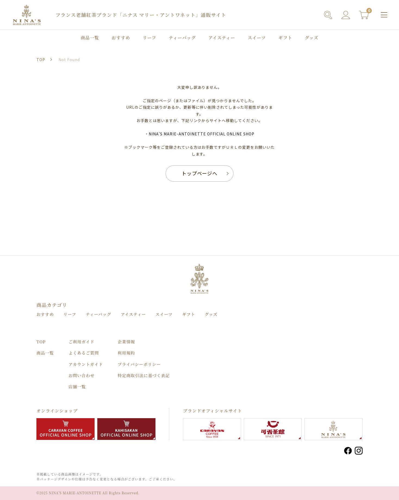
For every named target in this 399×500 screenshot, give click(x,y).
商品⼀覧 (90, 38)
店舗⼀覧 (77, 386)
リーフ (149, 38)
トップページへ (200, 173)
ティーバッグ (182, 38)
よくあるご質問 (83, 353)
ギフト (285, 38)
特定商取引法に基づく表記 (144, 375)
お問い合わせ (81, 375)
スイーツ (257, 38)
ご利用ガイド (81, 341)
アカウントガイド (85, 364)
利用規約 (126, 353)
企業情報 (126, 341)
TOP (41, 341)
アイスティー (221, 38)
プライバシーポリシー (139, 364)
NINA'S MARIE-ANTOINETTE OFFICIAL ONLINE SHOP (201, 133)
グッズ (311, 38)
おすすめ (121, 38)
